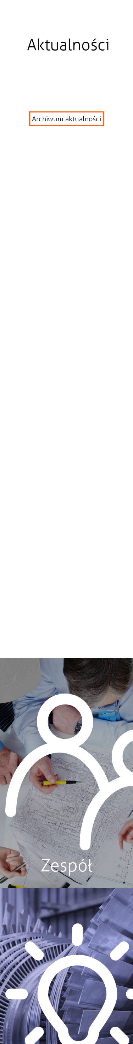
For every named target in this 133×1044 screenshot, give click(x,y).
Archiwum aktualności (66, 118)
